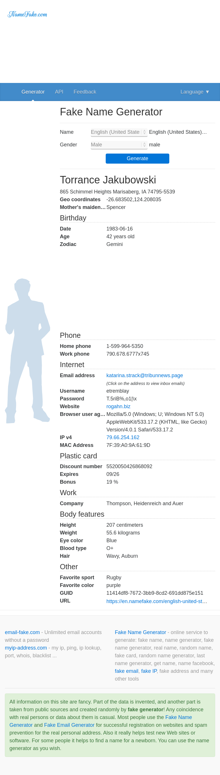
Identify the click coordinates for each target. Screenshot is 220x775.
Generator (33, 92)
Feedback (85, 92)
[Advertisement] (137, 40)
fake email (126, 671)
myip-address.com (26, 648)
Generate (137, 158)
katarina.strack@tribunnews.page (145, 375)
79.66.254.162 (123, 437)
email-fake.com (23, 632)
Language (195, 92)
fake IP (149, 671)
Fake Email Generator (69, 725)
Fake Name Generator (141, 632)
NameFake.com (28, 14)
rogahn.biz (119, 406)
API (59, 92)
